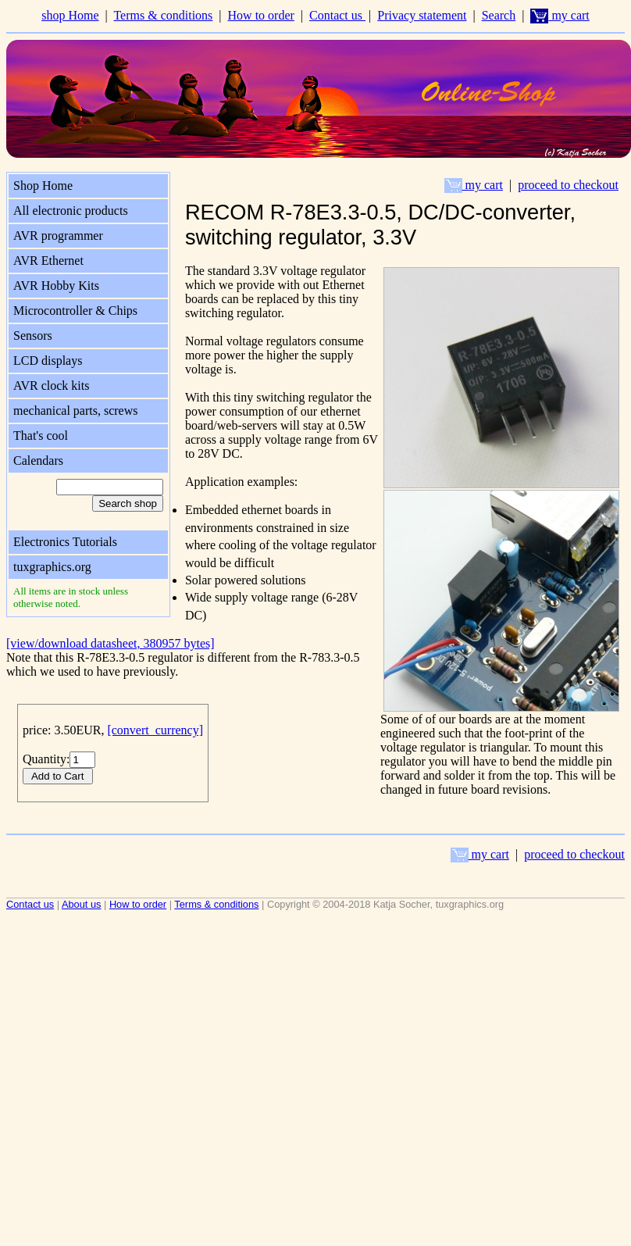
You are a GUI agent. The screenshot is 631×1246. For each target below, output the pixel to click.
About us (82, 904)
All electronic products (70, 210)
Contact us (337, 15)
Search (499, 15)
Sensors (32, 335)
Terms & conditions (162, 15)
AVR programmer (58, 235)
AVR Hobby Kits (56, 285)
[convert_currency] (155, 730)
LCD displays (47, 360)
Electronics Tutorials (65, 541)
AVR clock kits (51, 385)
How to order (261, 15)
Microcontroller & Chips (75, 310)
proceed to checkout (568, 184)
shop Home (69, 15)
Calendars (38, 460)
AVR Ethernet (48, 260)
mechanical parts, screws (75, 410)
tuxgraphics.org (52, 566)
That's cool (40, 435)
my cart (559, 15)
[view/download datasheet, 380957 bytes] (110, 643)
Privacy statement (421, 15)
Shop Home (43, 185)
